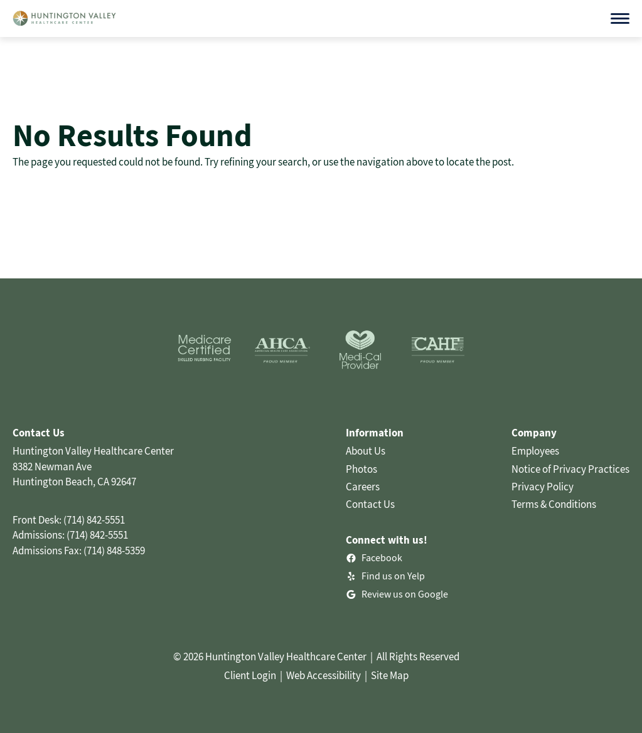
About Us (365, 451)
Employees (535, 451)
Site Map (390, 675)
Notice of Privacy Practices (570, 469)
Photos (361, 469)
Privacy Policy (542, 486)
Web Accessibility (323, 675)
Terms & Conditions (553, 504)
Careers (363, 486)
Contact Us (370, 504)
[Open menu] (620, 18)
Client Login (250, 675)
